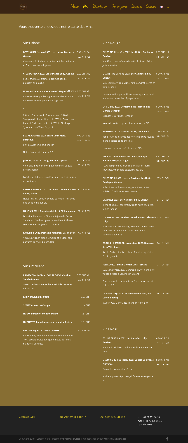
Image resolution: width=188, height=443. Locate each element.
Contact (151, 8)
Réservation (99, 8)
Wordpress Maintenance (113, 438)
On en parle (119, 8)
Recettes (136, 8)
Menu (74, 8)
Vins (85, 8)
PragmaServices (71, 438)
